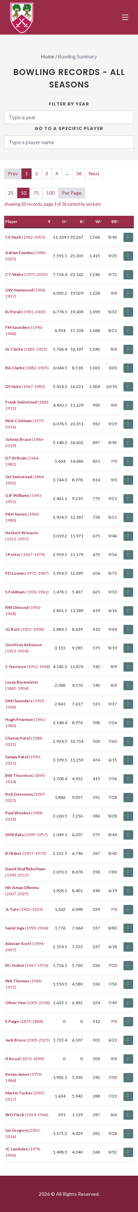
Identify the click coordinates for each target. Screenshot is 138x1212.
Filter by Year (69, 104)
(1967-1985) (25, 386)
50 (23, 193)
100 (50, 193)
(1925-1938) (24, 629)
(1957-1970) (25, 853)
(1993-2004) (26, 928)
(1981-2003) (25, 311)
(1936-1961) (27, 591)
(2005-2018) (27, 1002)
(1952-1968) (27, 666)
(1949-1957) (26, 834)
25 (10, 193)
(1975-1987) (27, 573)
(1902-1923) (24, 909)
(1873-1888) (24, 1021)
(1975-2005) (26, 274)
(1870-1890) (24, 1058)
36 (79, 173)
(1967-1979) (25, 554)
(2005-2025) (27, 1040)
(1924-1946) (26, 1114)
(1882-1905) (27, 367)
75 (36, 193)
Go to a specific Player (69, 128)
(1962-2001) (25, 237)
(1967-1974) (26, 965)
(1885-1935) (26, 349)
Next (94, 173)
